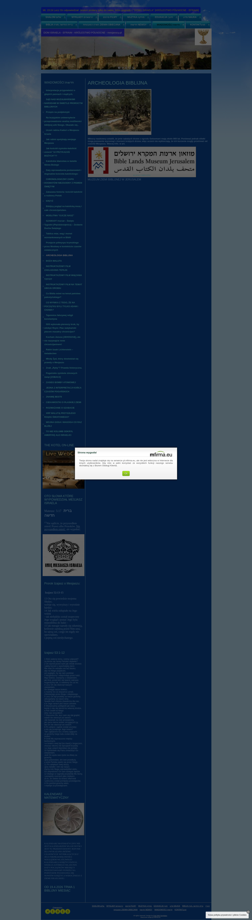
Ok (126, 473)
